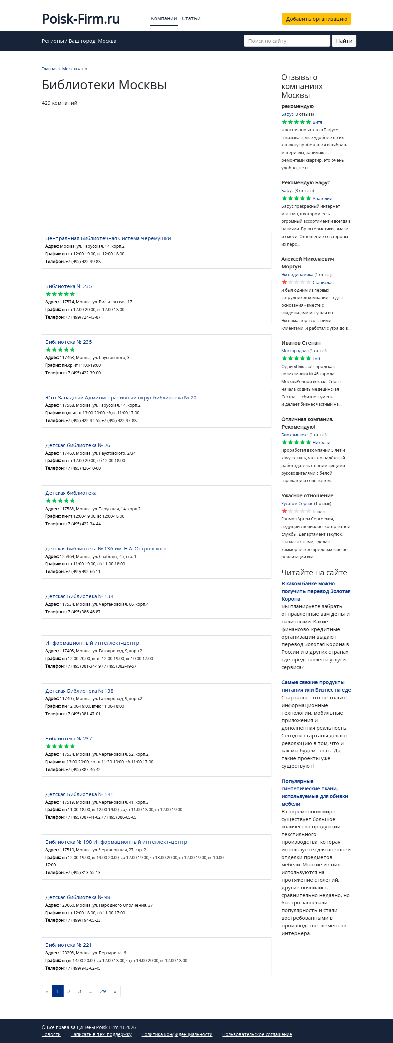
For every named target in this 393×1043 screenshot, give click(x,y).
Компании (164, 18)
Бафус (287, 114)
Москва (107, 41)
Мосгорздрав (294, 351)
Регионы (53, 41)
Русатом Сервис (297, 503)
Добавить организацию (316, 18)
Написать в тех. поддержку (101, 1034)
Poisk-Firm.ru (81, 18)
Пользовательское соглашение (257, 1034)
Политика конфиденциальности (177, 1034)
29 (103, 991)
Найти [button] (344, 40)
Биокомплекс (294, 435)
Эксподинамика (297, 274)
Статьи (191, 18)
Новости (51, 1034)
